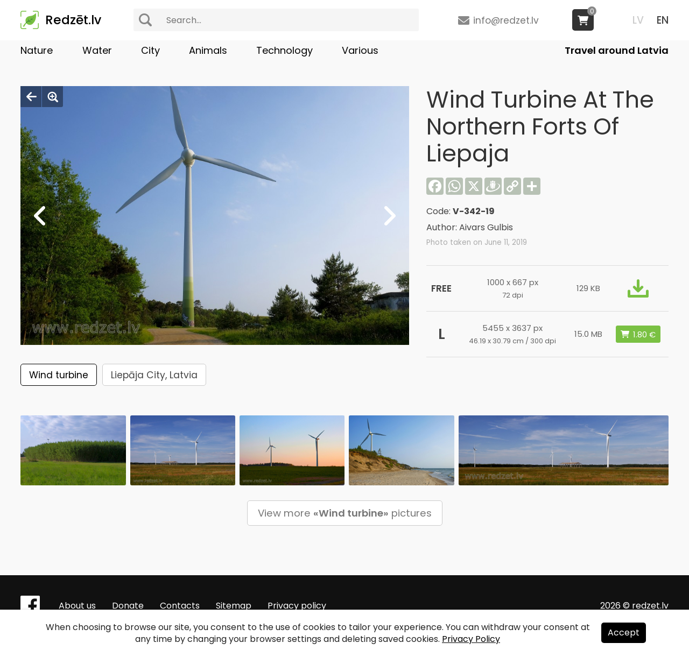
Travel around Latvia (617, 50)
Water (97, 50)
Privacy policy (297, 605)
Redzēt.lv (73, 20)
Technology (284, 50)
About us (77, 605)
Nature (36, 50)
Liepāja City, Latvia (154, 375)
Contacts (180, 605)
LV (638, 20)
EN (663, 20)
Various (360, 50)
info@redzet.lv (506, 20)
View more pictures (345, 513)
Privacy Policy (471, 639)
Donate (128, 605)
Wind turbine (58, 375)
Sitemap (233, 605)
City (150, 50)
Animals (208, 50)
